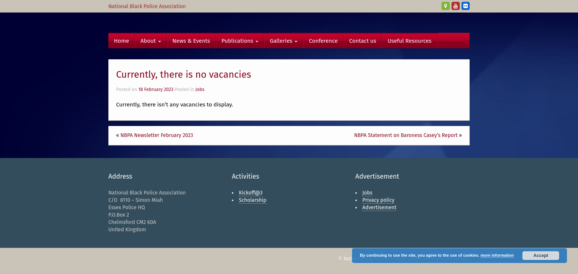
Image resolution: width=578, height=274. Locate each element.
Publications (240, 41)
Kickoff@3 (250, 193)
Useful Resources (409, 41)
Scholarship (253, 200)
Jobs (200, 89)
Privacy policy (378, 200)
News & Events (191, 41)
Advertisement (379, 207)
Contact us (362, 41)
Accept (540, 255)
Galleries (283, 41)
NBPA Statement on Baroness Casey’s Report (406, 135)
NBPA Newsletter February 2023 (157, 135)
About (150, 41)
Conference (323, 41)
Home (121, 41)
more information (496, 255)
